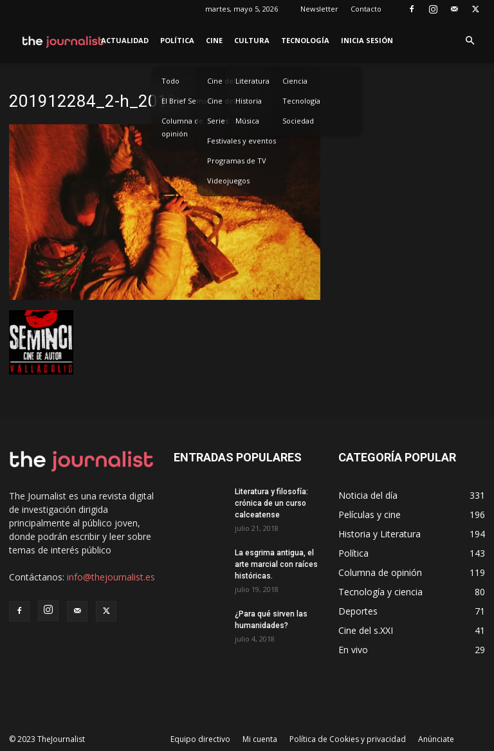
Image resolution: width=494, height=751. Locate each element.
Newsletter (319, 9)
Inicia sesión (367, 40)
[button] (469, 41)
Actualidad (125, 40)
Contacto (366, 9)
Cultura (252, 40)
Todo (170, 81)
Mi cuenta (259, 739)
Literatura (252, 81)
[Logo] (63, 40)
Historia (248, 101)
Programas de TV (236, 160)
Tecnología (305, 40)
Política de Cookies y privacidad (347, 739)
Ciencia (294, 81)
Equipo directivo (200, 739)
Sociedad (298, 120)
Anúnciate (436, 739)
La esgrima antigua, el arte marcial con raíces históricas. (276, 564)
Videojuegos (228, 180)
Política (177, 40)
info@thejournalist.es (111, 577)
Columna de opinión (182, 127)
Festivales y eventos (241, 140)
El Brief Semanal (189, 101)
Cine (214, 40)
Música (247, 120)
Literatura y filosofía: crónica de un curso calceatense (271, 503)
